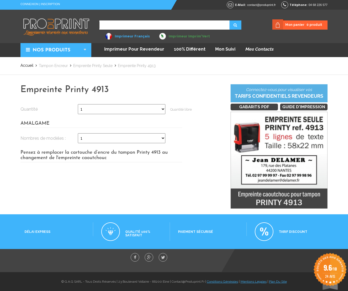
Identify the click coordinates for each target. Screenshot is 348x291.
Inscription (50, 4)
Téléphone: (298, 5)
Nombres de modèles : (43, 138)
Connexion (29, 4)
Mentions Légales (254, 281)
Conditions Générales (222, 281)
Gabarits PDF (254, 106)
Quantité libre (181, 109)
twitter (163, 257)
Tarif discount (293, 232)
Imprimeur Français (132, 36)
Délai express (37, 232)
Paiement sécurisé (195, 232)
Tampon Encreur (53, 66)
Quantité (29, 109)
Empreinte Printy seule (93, 66)
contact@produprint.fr (261, 4)
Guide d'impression (303, 106)
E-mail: (240, 5)
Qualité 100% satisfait (137, 233)
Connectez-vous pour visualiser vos (279, 93)
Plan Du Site (278, 281)
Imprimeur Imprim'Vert (189, 36)
